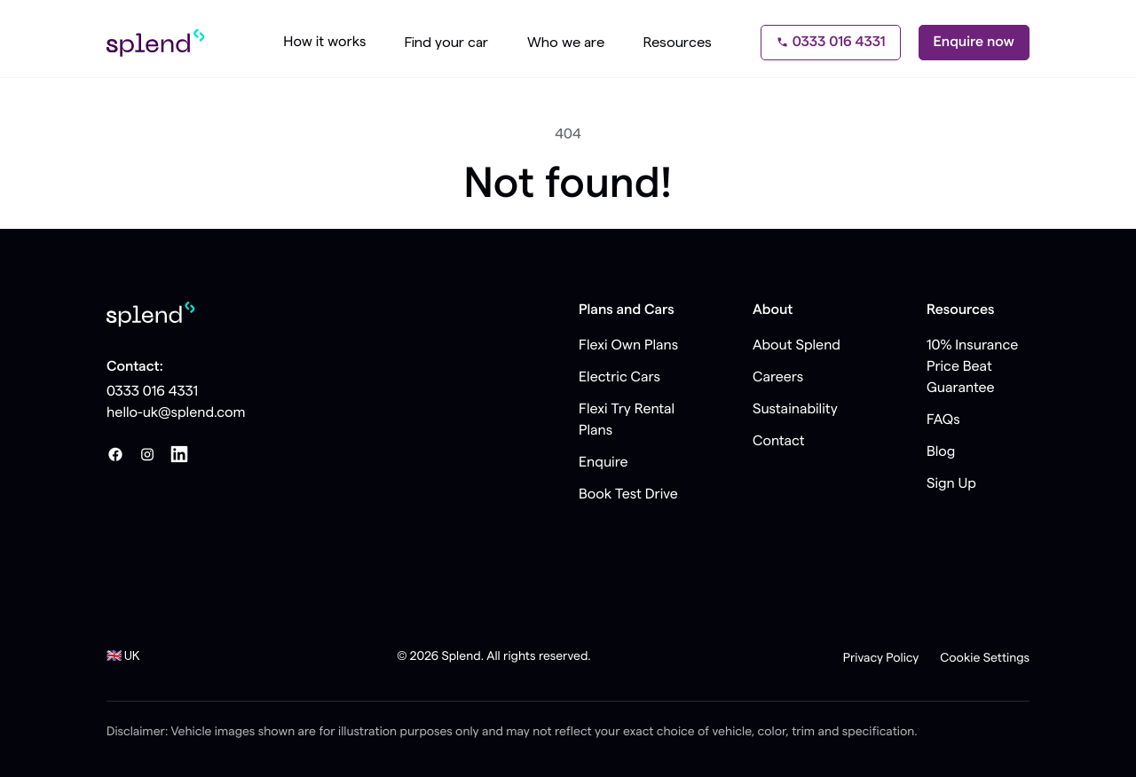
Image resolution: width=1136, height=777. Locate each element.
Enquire (603, 463)
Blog (941, 452)
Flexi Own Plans (628, 346)
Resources (677, 42)
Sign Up (951, 484)
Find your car (446, 42)
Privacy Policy (881, 658)
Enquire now (974, 42)
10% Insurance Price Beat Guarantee (972, 367)
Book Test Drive (628, 495)
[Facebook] (115, 454)
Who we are (565, 42)
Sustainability (795, 410)
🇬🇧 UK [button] (123, 656)
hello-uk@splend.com (176, 413)
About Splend (796, 346)
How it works (324, 42)
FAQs (943, 420)
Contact (779, 442)
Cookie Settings (985, 658)
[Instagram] (147, 454)
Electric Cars (619, 378)
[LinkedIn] (179, 454)
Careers (778, 378)
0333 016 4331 (831, 42)
